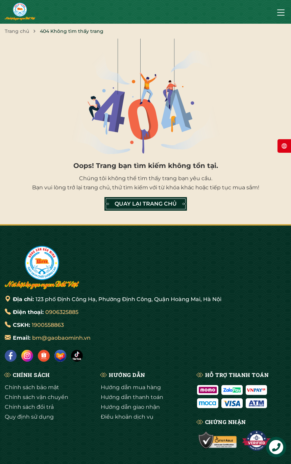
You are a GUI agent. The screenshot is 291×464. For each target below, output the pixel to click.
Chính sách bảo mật (32, 387)
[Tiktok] (77, 356)
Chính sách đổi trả (29, 407)
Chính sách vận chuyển (36, 397)
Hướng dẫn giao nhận (130, 407)
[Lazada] (60, 356)
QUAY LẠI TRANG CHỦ (146, 203)
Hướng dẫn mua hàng (131, 387)
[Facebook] (11, 356)
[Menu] (280, 11)
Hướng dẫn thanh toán (132, 397)
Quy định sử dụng (29, 417)
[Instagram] (27, 356)
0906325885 (61, 312)
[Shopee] (44, 356)
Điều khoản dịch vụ (127, 417)
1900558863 (48, 325)
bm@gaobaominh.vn (61, 338)
